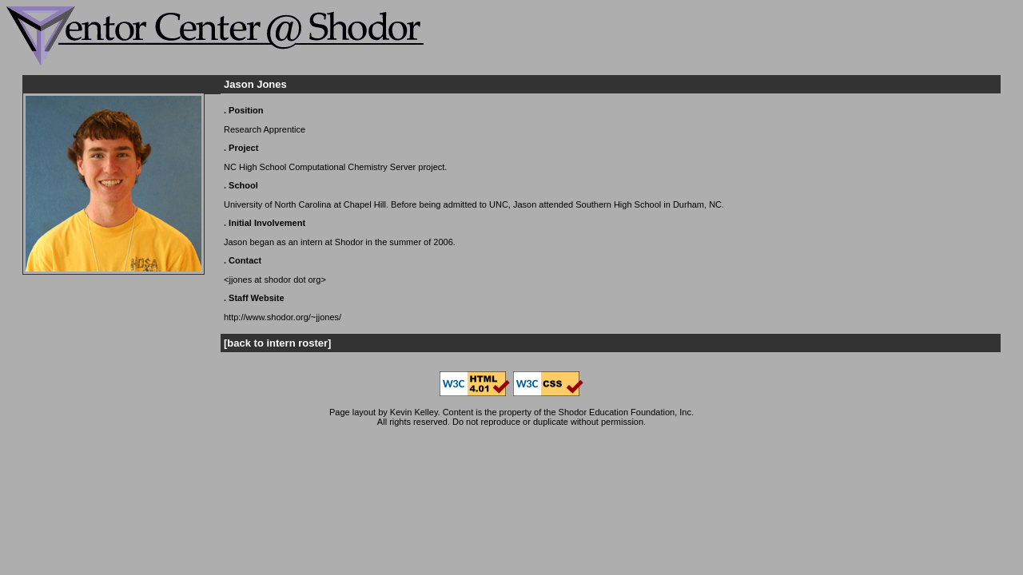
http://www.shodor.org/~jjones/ (282, 317)
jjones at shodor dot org (274, 279)
